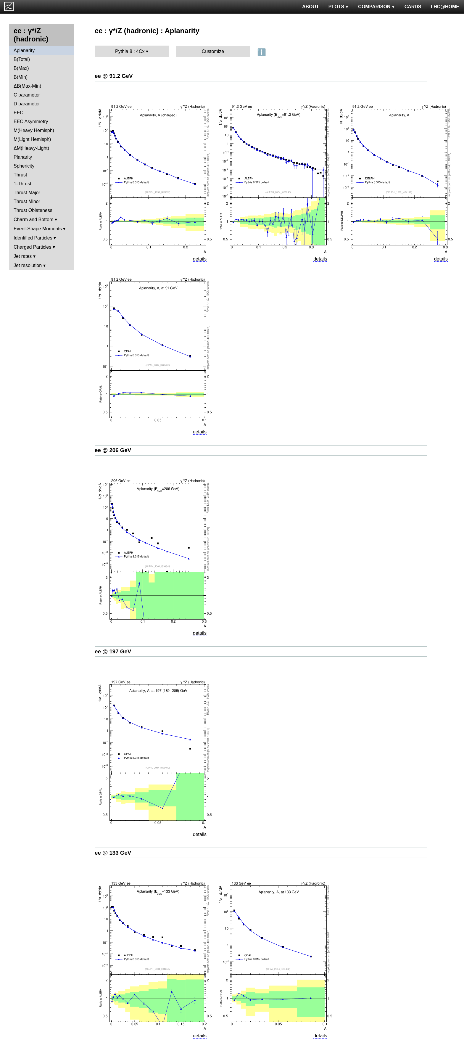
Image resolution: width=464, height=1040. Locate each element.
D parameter (27, 103)
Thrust (20, 174)
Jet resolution (28, 265)
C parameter (27, 94)
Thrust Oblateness (33, 210)
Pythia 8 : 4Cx (130, 51)
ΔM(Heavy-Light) (31, 148)
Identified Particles (33, 237)
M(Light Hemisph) (32, 139)
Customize (213, 51)
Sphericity (24, 165)
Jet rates (23, 256)
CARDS (413, 6)
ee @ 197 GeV (113, 651)
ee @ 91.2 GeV (114, 76)
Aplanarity (24, 50)
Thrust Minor (27, 201)
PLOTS (338, 6)
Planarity (23, 157)
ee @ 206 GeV (113, 450)
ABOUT (310, 6)
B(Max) (21, 68)
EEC (18, 112)
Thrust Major (27, 192)
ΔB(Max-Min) (27, 86)
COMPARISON (376, 6)
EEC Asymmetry (31, 121)
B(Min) (21, 77)
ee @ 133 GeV (113, 853)
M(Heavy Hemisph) (34, 130)
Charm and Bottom (33, 219)
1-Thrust (22, 183)
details (200, 258)
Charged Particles (32, 247)
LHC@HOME (445, 6)
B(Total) (22, 59)
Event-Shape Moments (38, 228)
